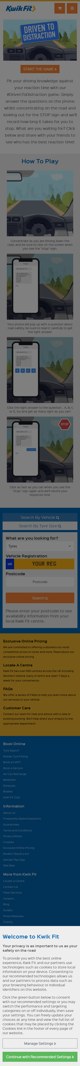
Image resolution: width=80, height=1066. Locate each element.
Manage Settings (40, 1043)
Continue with (40, 1057)
